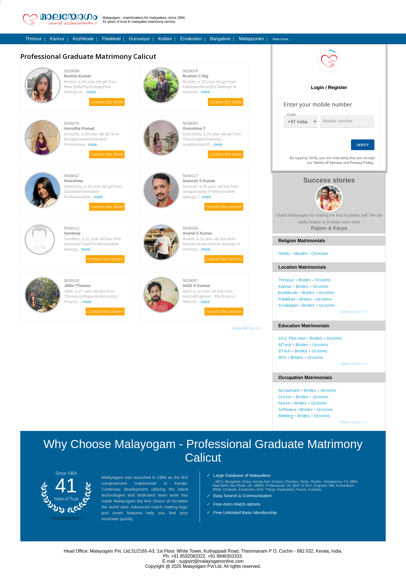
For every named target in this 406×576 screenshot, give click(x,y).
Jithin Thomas (77, 285)
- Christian (318, 253)
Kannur (285, 286)
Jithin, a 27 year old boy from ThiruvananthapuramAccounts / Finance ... (91, 296)
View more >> (353, 311)
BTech (284, 350)
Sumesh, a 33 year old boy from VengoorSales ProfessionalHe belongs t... (211, 191)
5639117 (190, 176)
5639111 (72, 228)
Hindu (284, 253)
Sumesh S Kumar (199, 181)
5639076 (190, 71)
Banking (285, 415)
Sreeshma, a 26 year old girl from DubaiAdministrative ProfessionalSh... (93, 191)
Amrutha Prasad (79, 128)
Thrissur (286, 280)
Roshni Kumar (77, 76)
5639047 (72, 176)
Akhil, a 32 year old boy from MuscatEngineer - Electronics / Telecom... (209, 296)
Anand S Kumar (197, 233)
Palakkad (286, 299)
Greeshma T (194, 128)
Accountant (289, 390)
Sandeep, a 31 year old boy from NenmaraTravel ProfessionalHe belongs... (92, 244)
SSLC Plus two (292, 338)
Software (287, 409)
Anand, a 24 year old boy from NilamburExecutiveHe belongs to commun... (211, 244)
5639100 (72, 280)
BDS (282, 357)
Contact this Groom (224, 206)
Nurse (284, 403)
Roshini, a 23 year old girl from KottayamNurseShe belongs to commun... (209, 86)
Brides (304, 280)
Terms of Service (327, 162)
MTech (285, 344)
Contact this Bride (107, 101)
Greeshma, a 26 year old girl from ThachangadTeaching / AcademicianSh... (212, 139)
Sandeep (72, 233)
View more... (281, 39)
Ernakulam (288, 305)
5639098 (72, 71)
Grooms (323, 280)
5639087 (190, 280)
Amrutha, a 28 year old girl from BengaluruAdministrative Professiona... (91, 139)
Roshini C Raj (195, 76)
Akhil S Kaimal (196, 285)
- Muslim (299, 253)
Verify (363, 144)
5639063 (190, 123)
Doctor (285, 396)
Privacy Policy (361, 162)
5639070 (72, 123)
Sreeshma (73, 181)
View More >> (246, 328)
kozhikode (288, 292)
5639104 (190, 228)
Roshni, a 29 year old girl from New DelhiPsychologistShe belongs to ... (90, 86)
